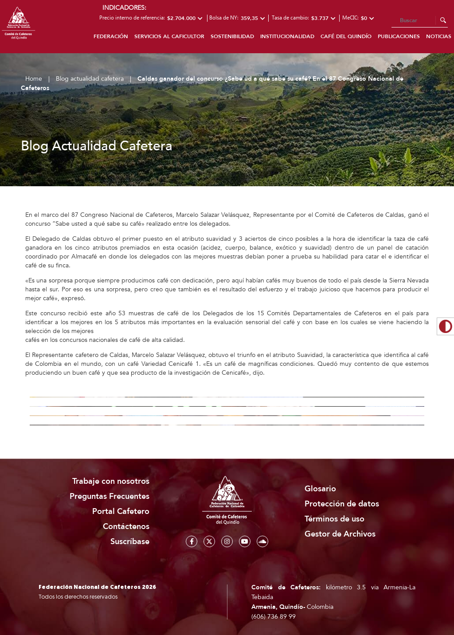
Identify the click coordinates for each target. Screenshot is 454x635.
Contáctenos (126, 526)
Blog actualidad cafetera (90, 78)
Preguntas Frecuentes (109, 496)
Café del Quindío (346, 36)
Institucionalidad (287, 36)
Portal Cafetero (120, 511)
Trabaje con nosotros (110, 481)
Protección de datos (342, 504)
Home (33, 78)
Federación (111, 36)
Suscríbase (129, 541)
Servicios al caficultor (169, 36)
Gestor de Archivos (340, 534)
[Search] (419, 20)
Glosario (320, 488)
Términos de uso (334, 519)
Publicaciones (399, 36)
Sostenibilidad (232, 36)
